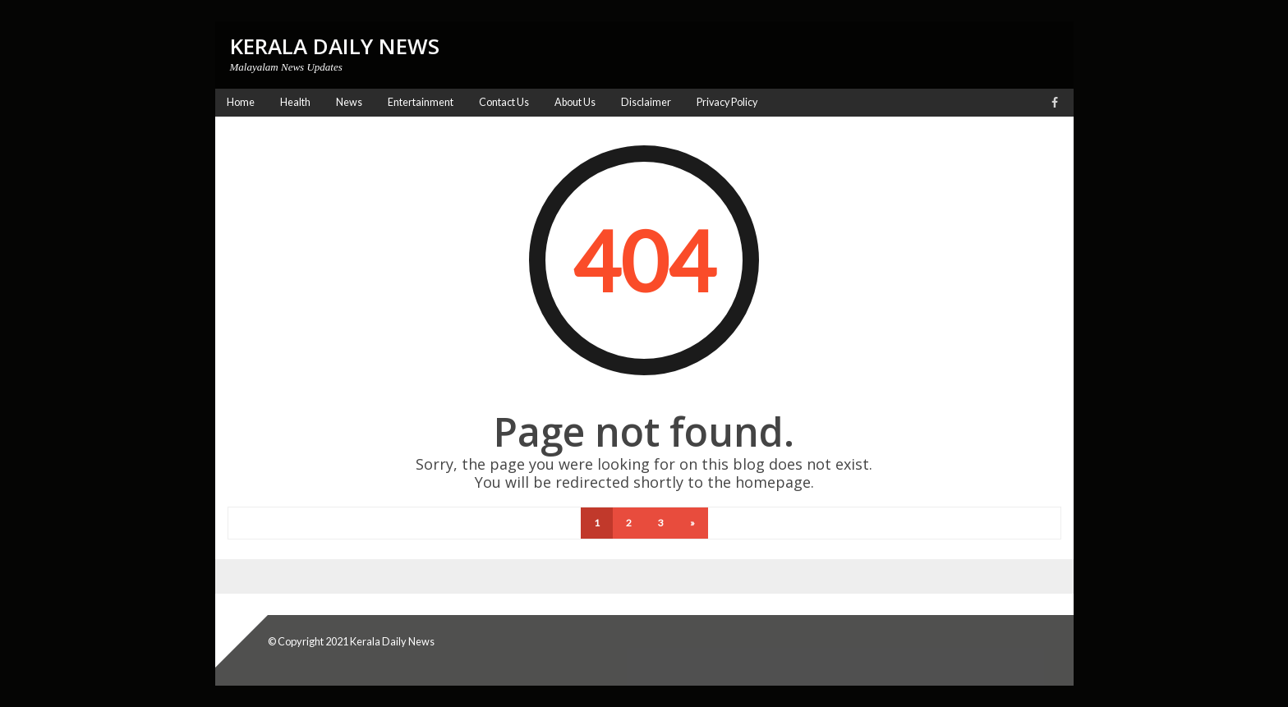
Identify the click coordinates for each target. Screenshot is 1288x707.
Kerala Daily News (392, 641)
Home (241, 102)
